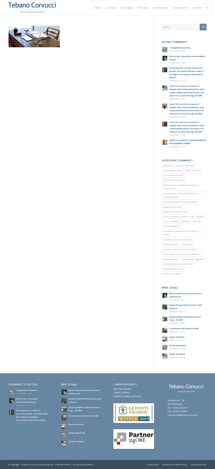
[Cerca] (207, 7)
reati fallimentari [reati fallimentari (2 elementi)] (171, 259)
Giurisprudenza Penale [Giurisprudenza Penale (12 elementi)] (173, 180)
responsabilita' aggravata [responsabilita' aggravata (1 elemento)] (193, 259)
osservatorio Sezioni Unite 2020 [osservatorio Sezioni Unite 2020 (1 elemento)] (177, 239)
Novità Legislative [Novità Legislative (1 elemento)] (171, 226)
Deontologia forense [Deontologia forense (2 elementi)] (172, 170)
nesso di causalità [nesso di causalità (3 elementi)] (171, 221)
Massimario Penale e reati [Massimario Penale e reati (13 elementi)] (175, 211)
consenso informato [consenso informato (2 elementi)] (185, 165)
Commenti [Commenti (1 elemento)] (168, 165)
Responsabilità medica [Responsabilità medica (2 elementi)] (173, 268)
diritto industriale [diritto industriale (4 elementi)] (193, 170)
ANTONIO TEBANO (122, 388)
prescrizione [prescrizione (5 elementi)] (187, 244)
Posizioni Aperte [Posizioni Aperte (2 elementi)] (170, 244)
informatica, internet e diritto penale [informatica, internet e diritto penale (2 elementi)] (180, 202)
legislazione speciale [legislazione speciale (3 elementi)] (172, 207)
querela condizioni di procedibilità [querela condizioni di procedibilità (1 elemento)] (179, 249)
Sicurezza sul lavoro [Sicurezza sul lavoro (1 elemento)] (172, 273)
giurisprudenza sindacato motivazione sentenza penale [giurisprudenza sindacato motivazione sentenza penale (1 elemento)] (180, 195)
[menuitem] (97, 7)
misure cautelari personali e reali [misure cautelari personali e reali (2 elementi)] (178, 216)
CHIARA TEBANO (121, 392)
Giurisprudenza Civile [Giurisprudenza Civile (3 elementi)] (173, 175)
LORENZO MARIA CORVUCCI (127, 396)
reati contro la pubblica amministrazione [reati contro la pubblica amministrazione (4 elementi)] (182, 254)
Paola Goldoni (86, 464)
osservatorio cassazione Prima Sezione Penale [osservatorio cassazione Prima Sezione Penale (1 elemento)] (181, 233)
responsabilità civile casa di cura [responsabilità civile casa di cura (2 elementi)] (178, 264)
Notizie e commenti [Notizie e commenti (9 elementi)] (191, 221)
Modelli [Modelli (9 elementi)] (200, 216)
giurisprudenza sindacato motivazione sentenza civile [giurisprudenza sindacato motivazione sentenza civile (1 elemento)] (180, 187)
